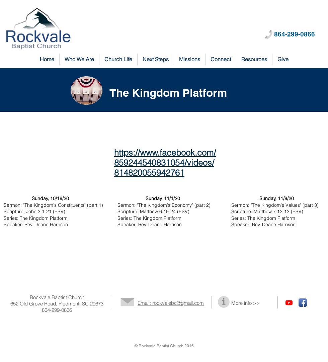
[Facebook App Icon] (303, 302)
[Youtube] (289, 302)
